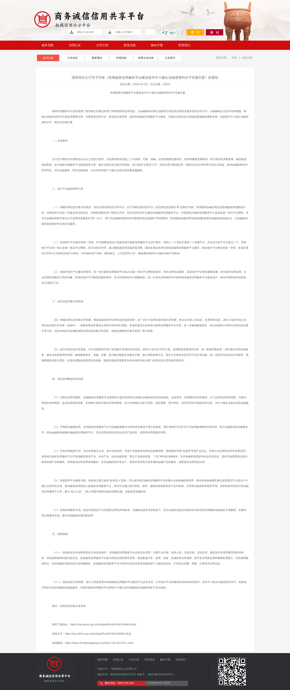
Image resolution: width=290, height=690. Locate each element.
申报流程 (121, 57)
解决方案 (157, 45)
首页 (234, 57)
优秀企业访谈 (146, 57)
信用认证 (75, 45)
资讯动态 (149, 659)
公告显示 (170, 57)
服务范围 (47, 45)
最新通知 (97, 57)
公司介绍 (102, 45)
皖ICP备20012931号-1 (160, 674)
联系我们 (184, 45)
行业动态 (72, 57)
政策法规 (130, 45)
